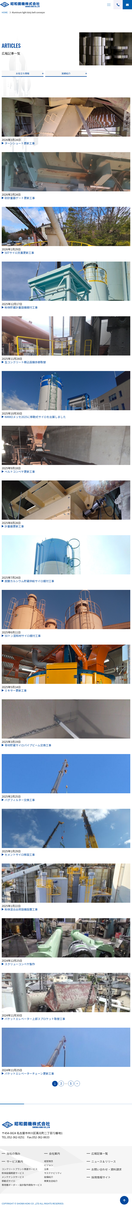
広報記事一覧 (99, 1153)
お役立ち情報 (22, 73)
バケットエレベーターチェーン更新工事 (29, 1073)
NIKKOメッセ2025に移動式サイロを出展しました (35, 417)
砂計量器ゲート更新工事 (20, 198)
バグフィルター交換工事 (20, 800)
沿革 (46, 1169)
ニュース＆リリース (103, 1161)
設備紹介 (48, 1177)
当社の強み (13, 1153)
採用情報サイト (101, 1177)
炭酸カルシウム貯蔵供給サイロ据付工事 (29, 581)
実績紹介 (66, 73)
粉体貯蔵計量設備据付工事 (21, 307)
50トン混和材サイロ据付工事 (23, 636)
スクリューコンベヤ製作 (20, 964)
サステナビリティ (53, 1173)
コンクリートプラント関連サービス (19, 1169)
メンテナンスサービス (13, 1177)
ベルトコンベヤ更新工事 (20, 471)
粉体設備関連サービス (13, 1173)
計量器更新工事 (14, 526)
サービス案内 (15, 1161)
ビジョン (48, 1165)
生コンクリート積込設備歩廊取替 (25, 362)
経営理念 (48, 1161)
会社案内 (54, 1153)
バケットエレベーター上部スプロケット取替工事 (35, 1019)
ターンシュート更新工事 (20, 143)
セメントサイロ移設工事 (20, 854)
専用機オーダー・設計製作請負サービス (22, 1185)
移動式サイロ (8, 1181)
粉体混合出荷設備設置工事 (21, 909)
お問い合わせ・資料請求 (106, 1169)
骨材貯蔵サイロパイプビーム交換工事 (28, 745)
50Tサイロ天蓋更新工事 (19, 253)
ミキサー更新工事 (16, 690)
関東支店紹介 (51, 1181)
